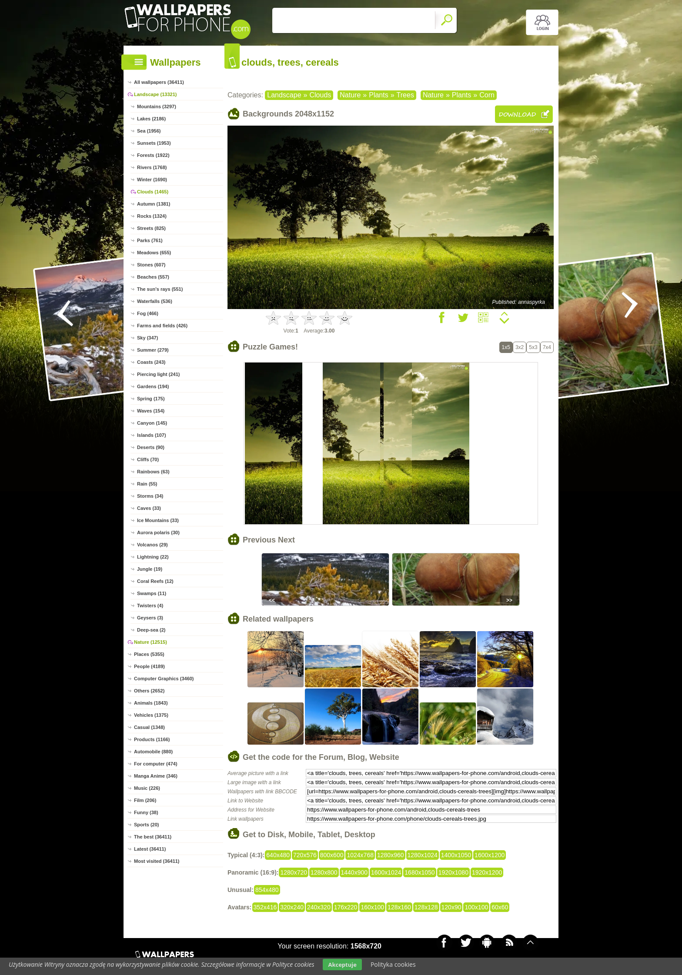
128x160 (399, 907)
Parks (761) (150, 240)
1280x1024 (423, 855)
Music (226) (147, 788)
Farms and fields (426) (162, 325)
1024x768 (360, 855)
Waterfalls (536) (154, 301)
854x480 (267, 889)
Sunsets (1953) (154, 143)
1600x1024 (386, 872)
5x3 (533, 347)
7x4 (547, 347)
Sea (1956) (148, 130)
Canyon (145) (152, 423)
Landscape (284, 95)
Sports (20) (146, 824)
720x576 (305, 855)
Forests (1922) (153, 155)
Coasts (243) (151, 362)
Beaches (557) (153, 277)
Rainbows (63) (153, 471)
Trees (405, 95)
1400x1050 (456, 855)
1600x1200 (490, 855)
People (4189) (149, 666)
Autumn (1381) (153, 203)
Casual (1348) (149, 727)
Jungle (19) (149, 569)
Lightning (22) (153, 556)
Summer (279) (153, 350)
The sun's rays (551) (160, 289)
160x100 (372, 907)
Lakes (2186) (151, 118)
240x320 (319, 907)
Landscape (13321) (155, 94)
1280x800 (324, 872)
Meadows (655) (154, 252)
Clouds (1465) (152, 191)
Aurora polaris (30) (158, 532)
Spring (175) (151, 398)
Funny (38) (146, 812)
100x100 (476, 907)
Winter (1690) (152, 179)
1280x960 (390, 855)
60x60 (499, 907)
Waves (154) (150, 410)
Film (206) (145, 800)
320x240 (292, 907)
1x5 (506, 347)
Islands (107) (151, 435)
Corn (487, 95)
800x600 (332, 855)
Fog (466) (147, 313)
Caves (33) (149, 508)
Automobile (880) (153, 751)
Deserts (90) (150, 447)
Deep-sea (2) (151, 629)
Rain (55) (147, 483)
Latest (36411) (150, 849)
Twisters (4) (150, 605)
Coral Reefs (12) (155, 581)
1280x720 (293, 872)
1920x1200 (487, 872)
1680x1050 (420, 872)
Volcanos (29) (152, 544)
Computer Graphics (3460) (164, 678)
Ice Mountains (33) (158, 520)
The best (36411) (152, 836)
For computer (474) (155, 763)
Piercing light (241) (158, 374)
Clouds (320, 95)
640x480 (278, 855)
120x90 (451, 907)
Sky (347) (147, 337)
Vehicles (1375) (151, 715)
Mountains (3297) (156, 106)
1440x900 (354, 872)
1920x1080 (453, 872)
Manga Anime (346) (155, 776)
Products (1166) (152, 739)
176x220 (346, 907)
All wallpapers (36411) (159, 82)
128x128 (426, 907)
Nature (350, 95)
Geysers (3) (150, 617)
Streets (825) (151, 228)
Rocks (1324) (152, 216)
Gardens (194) (153, 386)
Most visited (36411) (157, 861)
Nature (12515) (150, 642)
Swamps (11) (151, 593)
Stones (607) (151, 264)
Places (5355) (149, 654)
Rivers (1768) (152, 167)
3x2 (519, 347)
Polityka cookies (393, 964)
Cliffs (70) (148, 459)
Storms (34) (150, 496)
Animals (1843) (151, 702)
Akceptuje (342, 964)
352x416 (265, 907)
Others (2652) (149, 690)
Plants (378, 95)
